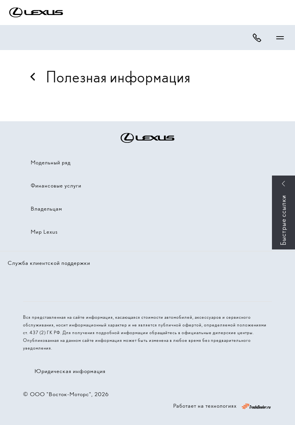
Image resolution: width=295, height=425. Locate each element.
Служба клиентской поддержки (49, 262)
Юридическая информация (70, 371)
